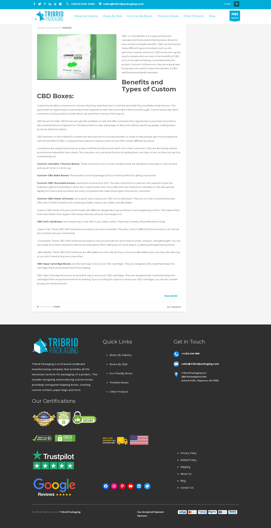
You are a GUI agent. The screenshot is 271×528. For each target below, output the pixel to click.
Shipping (185, 467)
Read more (171, 295)
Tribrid (56, 307)
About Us (185, 473)
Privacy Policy (188, 453)
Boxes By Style (119, 364)
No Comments (174, 307)
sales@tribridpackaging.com (123, 4)
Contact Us (187, 487)
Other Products (119, 391)
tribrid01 (67, 28)
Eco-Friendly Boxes (121, 373)
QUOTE (235, 16)
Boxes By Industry (121, 355)
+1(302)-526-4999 (83, 4)
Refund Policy (188, 460)
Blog (183, 480)
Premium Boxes (119, 382)
